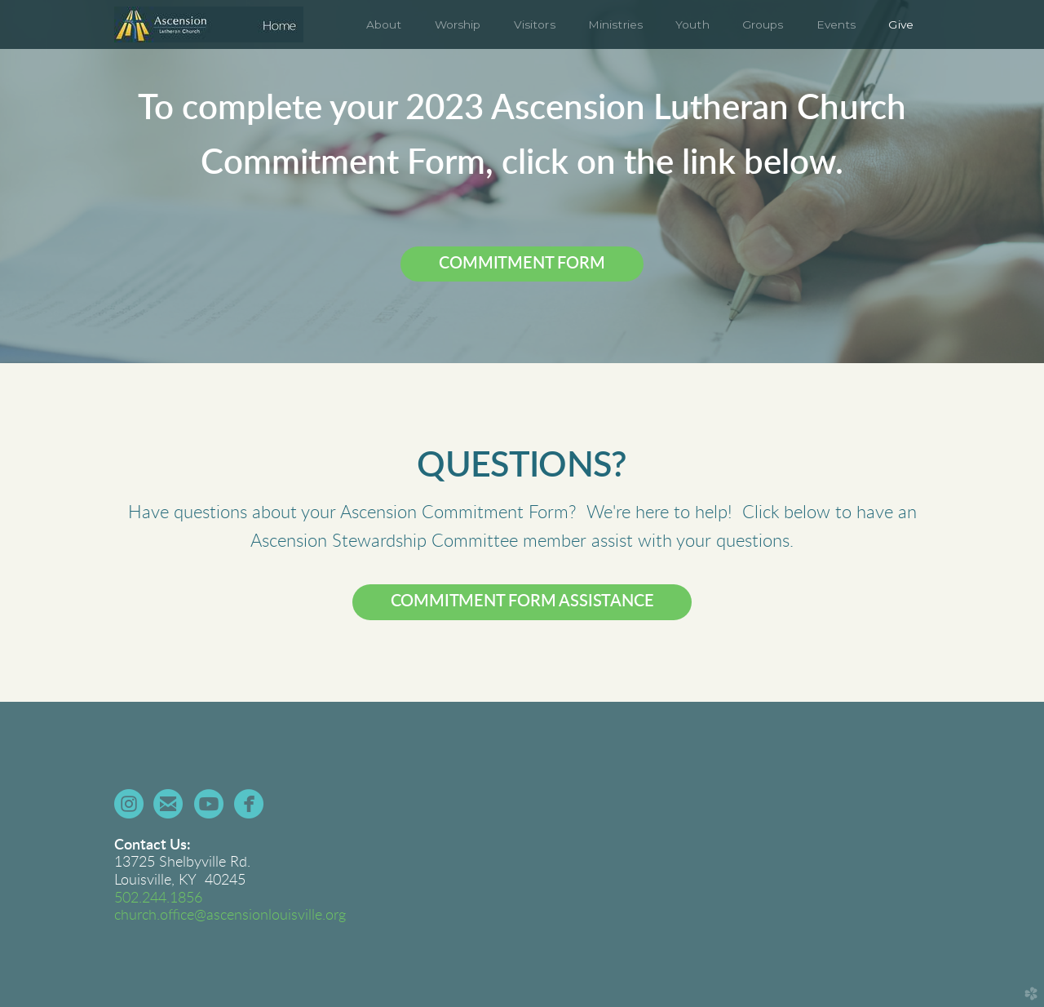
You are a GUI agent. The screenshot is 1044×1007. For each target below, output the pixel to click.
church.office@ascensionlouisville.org (230, 915)
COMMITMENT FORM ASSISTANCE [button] (522, 601)
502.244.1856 (158, 898)
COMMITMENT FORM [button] (521, 263)
